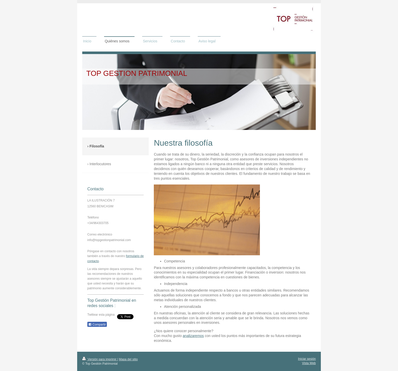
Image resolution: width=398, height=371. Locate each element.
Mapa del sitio (128, 359)
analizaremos (193, 336)
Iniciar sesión (307, 359)
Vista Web (309, 363)
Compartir (97, 324)
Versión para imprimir (99, 359)
